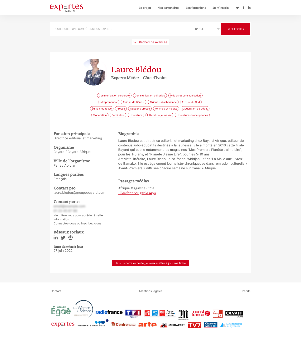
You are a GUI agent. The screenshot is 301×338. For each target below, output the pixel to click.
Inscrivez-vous (91, 223)
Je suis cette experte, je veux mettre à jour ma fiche (150, 263)
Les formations (196, 8)
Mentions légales (150, 291)
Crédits (246, 291)
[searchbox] (119, 29)
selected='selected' (204, 28)
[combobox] (119, 29)
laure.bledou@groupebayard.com (79, 192)
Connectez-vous (65, 223)
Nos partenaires (168, 8)
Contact (56, 291)
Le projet (145, 8)
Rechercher (235, 29)
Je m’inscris (221, 8)
